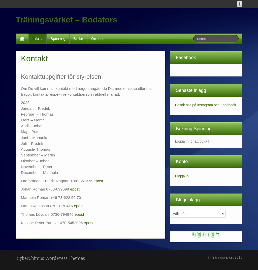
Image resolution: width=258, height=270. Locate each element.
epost (98, 181)
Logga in (182, 176)
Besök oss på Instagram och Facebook (205, 105)
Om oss (99, 38)
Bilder (78, 38)
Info (38, 38)
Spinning (58, 38)
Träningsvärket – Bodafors (66, 19)
